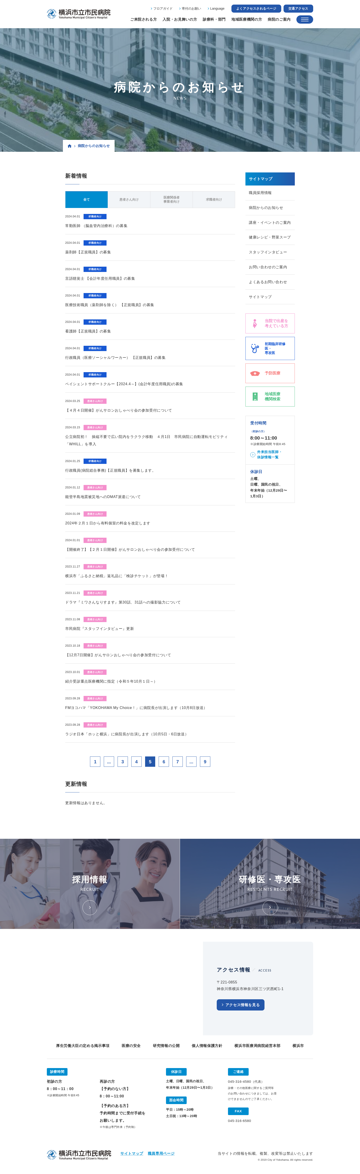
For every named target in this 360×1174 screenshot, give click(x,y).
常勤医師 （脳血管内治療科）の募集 (96, 226)
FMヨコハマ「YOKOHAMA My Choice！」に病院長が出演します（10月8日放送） (136, 708)
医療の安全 (131, 1046)
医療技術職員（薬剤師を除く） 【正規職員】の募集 (109, 305)
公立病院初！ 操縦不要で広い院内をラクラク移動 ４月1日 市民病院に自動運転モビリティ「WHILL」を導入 (146, 440)
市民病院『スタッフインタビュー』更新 (99, 629)
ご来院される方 (143, 19)
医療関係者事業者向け (171, 199)
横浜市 (298, 1046)
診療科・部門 (214, 19)
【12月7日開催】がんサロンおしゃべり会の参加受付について (118, 655)
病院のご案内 (279, 19)
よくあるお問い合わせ (268, 282)
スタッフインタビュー (268, 252)
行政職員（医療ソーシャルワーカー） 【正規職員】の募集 (115, 358)
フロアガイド (163, 8)
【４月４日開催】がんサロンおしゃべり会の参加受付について (118, 410)
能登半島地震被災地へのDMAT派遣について (103, 497)
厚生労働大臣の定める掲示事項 (83, 1046)
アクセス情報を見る (242, 1005)
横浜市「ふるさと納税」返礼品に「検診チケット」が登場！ (116, 576)
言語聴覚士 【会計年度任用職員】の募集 (100, 278)
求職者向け (214, 199)
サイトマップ (260, 297)
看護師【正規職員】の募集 (88, 331)
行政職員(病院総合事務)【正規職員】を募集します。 (110, 470)
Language (217, 8)
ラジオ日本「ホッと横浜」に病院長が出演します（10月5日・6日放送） (126, 734)
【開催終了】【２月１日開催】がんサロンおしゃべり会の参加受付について (130, 549)
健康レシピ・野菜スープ (270, 237)
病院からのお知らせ (266, 208)
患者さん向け (129, 199)
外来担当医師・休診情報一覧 (269, 455)
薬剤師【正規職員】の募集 (88, 252)
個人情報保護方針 (207, 1046)
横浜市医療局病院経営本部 (257, 1046)
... (109, 761)
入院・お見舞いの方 (180, 19)
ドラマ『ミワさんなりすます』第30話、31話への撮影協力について (123, 602)
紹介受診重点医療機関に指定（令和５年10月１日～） (111, 681)
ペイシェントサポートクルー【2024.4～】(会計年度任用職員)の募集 (124, 384)
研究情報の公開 (166, 1046)
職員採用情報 (260, 193)
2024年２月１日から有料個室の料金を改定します (107, 523)
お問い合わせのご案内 (268, 267)
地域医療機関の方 (246, 19)
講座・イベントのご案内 (270, 222)
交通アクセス (298, 8)
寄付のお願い (191, 8)
